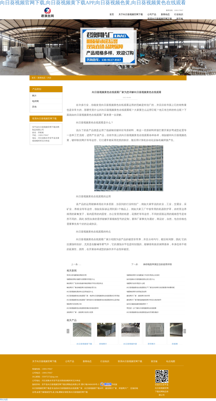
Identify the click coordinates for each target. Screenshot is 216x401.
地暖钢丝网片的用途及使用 (136, 292)
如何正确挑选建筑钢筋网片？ (137, 304)
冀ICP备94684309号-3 (89, 384)
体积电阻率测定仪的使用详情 (157, 264)
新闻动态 (165, 14)
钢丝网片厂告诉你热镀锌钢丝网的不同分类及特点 (85, 283)
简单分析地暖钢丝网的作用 (77, 275)
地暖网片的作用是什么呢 (136, 283)
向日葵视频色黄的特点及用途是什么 (80, 292)
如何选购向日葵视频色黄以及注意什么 (141, 279)
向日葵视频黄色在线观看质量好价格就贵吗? (83, 308)
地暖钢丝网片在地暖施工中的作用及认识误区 (143, 275)
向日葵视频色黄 (130, 344)
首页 (112, 14)
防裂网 (175, 344)
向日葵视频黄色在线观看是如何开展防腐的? (143, 312)
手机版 (114, 384)
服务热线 (169, 10)
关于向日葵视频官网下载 (131, 14)
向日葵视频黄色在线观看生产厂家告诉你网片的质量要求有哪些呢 (151, 287)
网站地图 (4, 400)
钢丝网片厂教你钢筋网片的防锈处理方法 (81, 287)
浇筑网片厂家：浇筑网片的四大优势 (80, 312)
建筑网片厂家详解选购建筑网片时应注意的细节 (144, 300)
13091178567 (178, 10)
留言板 (179, 18)
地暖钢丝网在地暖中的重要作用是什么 (81, 279)
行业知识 (178, 14)
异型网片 (151, 344)
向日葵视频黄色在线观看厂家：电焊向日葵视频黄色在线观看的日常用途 (93, 296)
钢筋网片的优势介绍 (74, 304)
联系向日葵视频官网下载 (160, 18)
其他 (34, 107)
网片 (34, 96)
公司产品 (151, 14)
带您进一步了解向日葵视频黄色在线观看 (141, 308)
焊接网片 (103, 344)
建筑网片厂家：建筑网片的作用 (138, 296)
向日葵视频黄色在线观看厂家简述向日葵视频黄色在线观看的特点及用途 (93, 300)
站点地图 (170, 361)
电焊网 (35, 101)
